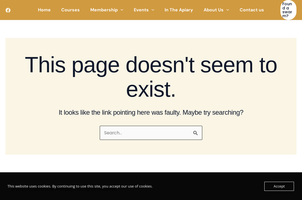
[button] (285, 7)
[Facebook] (8, 7)
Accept (279, 186)
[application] (122, 7)
